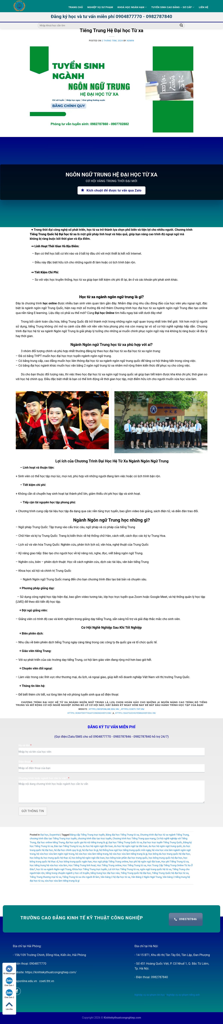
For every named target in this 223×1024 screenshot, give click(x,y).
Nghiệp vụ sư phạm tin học (150, 994)
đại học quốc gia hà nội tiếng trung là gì (87, 842)
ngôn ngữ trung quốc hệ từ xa (155, 869)
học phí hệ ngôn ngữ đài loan (144, 861)
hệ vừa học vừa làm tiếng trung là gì (128, 853)
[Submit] (181, 25)
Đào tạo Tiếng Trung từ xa (68, 846)
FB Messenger (9, 970)
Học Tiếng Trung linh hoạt (82, 865)
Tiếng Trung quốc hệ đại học (136, 873)
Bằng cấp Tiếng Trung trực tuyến (87, 834)
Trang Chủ (75, 7)
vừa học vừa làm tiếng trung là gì (62, 880)
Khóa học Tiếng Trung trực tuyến (89, 869)
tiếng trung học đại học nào (105, 873)
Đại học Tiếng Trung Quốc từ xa (125, 842)
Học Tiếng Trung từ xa (134, 865)
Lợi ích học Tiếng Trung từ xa (123, 869)
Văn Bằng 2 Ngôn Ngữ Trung (146, 877)
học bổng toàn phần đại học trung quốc (127, 857)
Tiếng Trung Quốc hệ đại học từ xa (170, 873)
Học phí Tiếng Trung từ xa (175, 861)
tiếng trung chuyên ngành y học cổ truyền (67, 873)
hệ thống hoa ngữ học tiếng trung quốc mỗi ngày (125, 850)
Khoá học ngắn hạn (132, 7)
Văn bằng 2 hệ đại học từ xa (115, 877)
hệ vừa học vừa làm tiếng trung (91, 853)
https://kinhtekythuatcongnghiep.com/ (89, 713)
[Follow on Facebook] (17, 991)
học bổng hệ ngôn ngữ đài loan (88, 857)
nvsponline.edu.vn (25, 981)
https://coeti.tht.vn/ (133, 709)
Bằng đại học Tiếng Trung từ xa (122, 834)
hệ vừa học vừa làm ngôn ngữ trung (55, 853)
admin (130, 40)
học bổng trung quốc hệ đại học (165, 857)
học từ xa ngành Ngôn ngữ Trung (53, 869)
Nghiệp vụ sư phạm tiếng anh (183, 994)
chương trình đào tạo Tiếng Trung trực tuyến (53, 838)
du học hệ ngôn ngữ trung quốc (165, 846)
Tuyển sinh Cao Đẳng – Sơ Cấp (172, 7)
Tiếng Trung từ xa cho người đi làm (81, 877)
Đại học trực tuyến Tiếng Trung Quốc (162, 842)
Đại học (44, 834)
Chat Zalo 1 (9, 981)
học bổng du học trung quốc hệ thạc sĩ (50, 857)
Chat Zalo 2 (9, 993)
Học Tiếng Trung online (109, 865)
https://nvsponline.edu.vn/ (104, 709)
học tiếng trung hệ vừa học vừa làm (48, 865)
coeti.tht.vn (46, 981)
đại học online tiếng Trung (51, 842)
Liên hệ (203, 7)
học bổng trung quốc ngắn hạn (75, 861)
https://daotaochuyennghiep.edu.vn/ (135, 713)
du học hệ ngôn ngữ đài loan (98, 846)
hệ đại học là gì (90, 850)
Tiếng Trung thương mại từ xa (45, 877)
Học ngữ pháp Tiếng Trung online (110, 861)
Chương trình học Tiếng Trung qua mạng (134, 838)
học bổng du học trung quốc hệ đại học (169, 853)
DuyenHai (55, 834)
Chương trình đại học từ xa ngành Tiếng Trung (164, 834)
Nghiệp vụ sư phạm (100, 7)
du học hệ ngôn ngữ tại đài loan (131, 846)
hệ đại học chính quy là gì (67, 850)
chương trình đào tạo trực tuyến (94, 838)
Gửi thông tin (33, 811)
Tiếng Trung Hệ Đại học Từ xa (111, 30)
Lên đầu (9, 1005)
